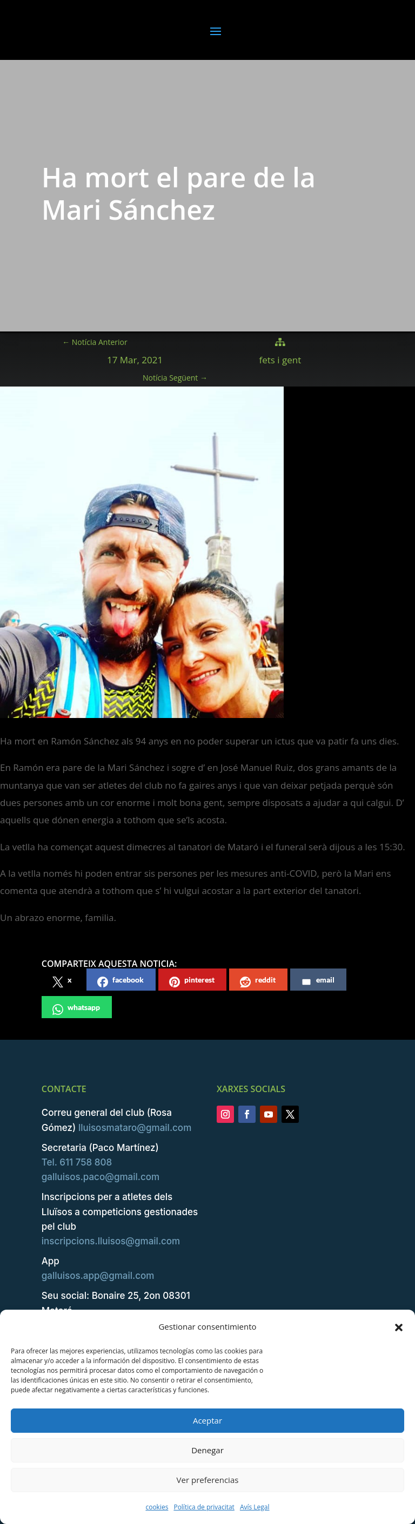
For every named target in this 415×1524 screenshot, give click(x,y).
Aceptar (207, 1420)
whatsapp (76, 1009)
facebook (120, 981)
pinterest (192, 981)
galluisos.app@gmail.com (98, 1275)
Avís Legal (255, 1507)
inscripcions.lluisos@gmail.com (111, 1241)
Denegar (207, 1450)
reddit (258, 981)
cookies (156, 1507)
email (317, 981)
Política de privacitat (203, 1507)
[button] (398, 1327)
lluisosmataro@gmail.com (134, 1127)
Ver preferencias (208, 1479)
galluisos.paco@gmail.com (100, 1176)
